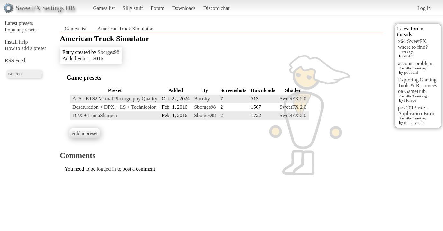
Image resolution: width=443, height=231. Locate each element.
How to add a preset (25, 48)
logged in (106, 169)
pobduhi (411, 72)
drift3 (408, 56)
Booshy (202, 98)
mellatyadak (414, 122)
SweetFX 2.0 (293, 98)
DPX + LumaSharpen (94, 115)
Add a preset (85, 133)
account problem (415, 63)
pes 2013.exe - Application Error (416, 110)
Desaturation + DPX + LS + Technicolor (114, 107)
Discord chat (216, 8)
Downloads (183, 8)
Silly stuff (133, 8)
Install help (16, 42)
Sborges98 (108, 52)
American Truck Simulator (125, 28)
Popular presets (20, 29)
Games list (104, 8)
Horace (410, 100)
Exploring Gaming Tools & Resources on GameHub (417, 85)
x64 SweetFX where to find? (413, 44)
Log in (424, 8)
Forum (158, 8)
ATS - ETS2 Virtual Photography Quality (114, 98)
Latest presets (19, 23)
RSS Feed (15, 60)
